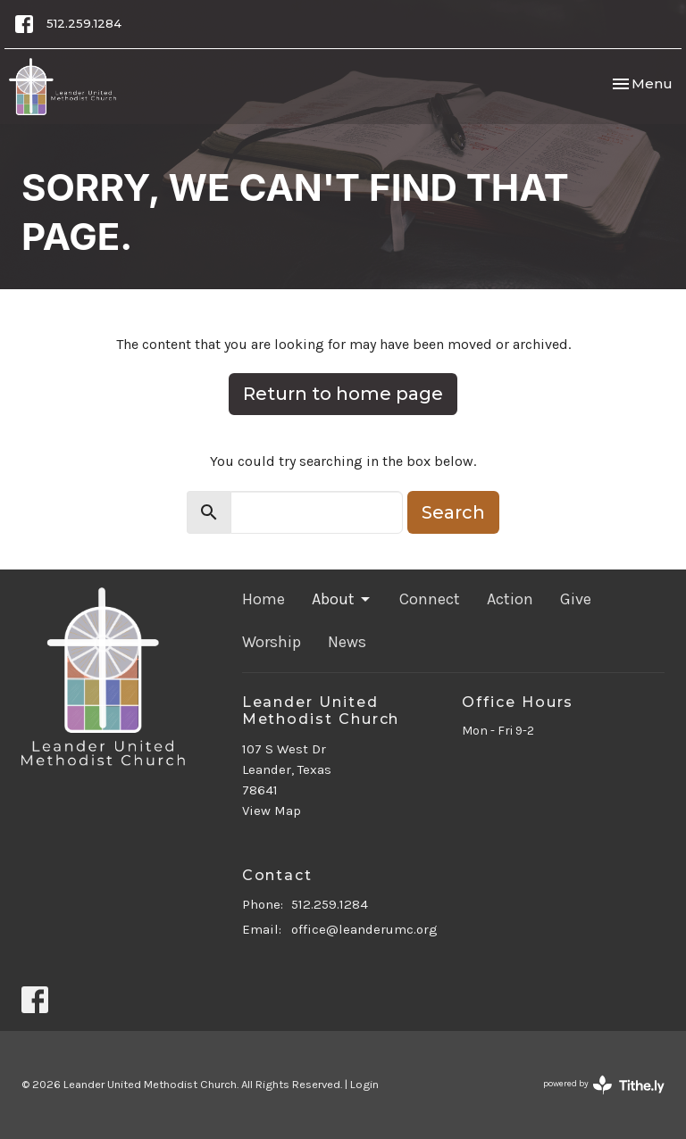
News (347, 642)
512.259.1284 (83, 23)
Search (453, 512)
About (342, 599)
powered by (604, 1085)
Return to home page (343, 393)
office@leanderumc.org (364, 929)
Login (364, 1084)
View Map (271, 810)
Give (575, 599)
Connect (429, 599)
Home (263, 599)
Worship (271, 642)
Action (510, 599)
